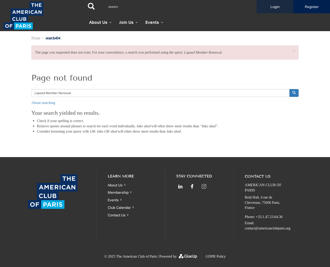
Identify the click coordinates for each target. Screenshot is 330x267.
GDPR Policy (216, 256)
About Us (98, 22)
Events (113, 200)
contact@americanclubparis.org (267, 228)
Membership (118, 192)
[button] (293, 51)
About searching (43, 103)
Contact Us (117, 215)
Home (35, 38)
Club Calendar (119, 207)
